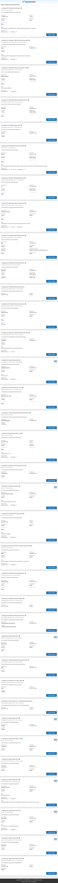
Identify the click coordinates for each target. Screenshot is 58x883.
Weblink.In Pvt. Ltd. (30, 880)
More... (2, 24)
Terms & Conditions (32, 881)
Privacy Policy (24, 881)
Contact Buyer (51, 34)
